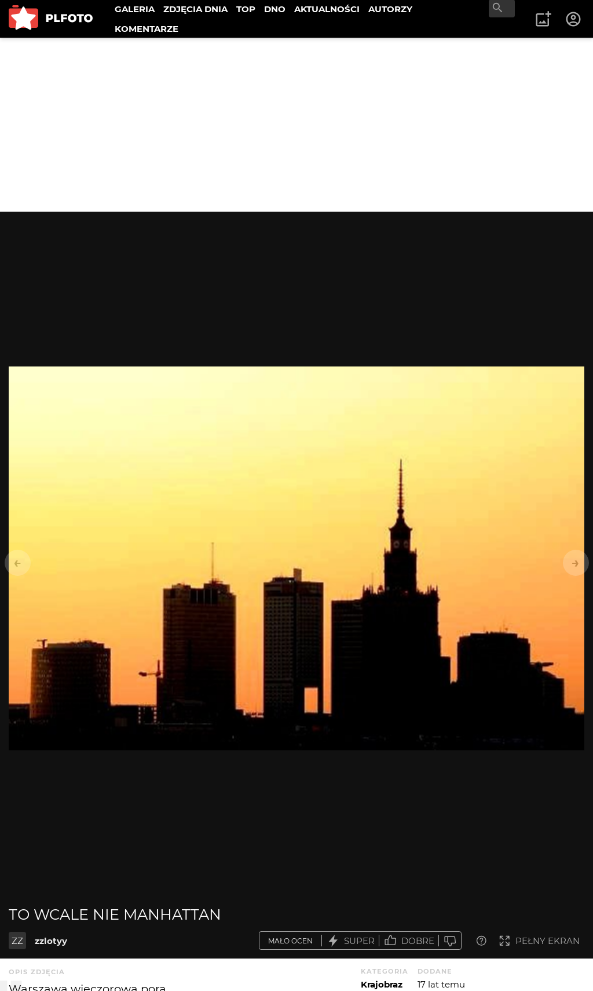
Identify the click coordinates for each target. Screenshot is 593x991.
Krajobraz (381, 984)
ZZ (17, 940)
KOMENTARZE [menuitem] (146, 28)
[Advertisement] (296, 124)
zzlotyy (51, 940)
